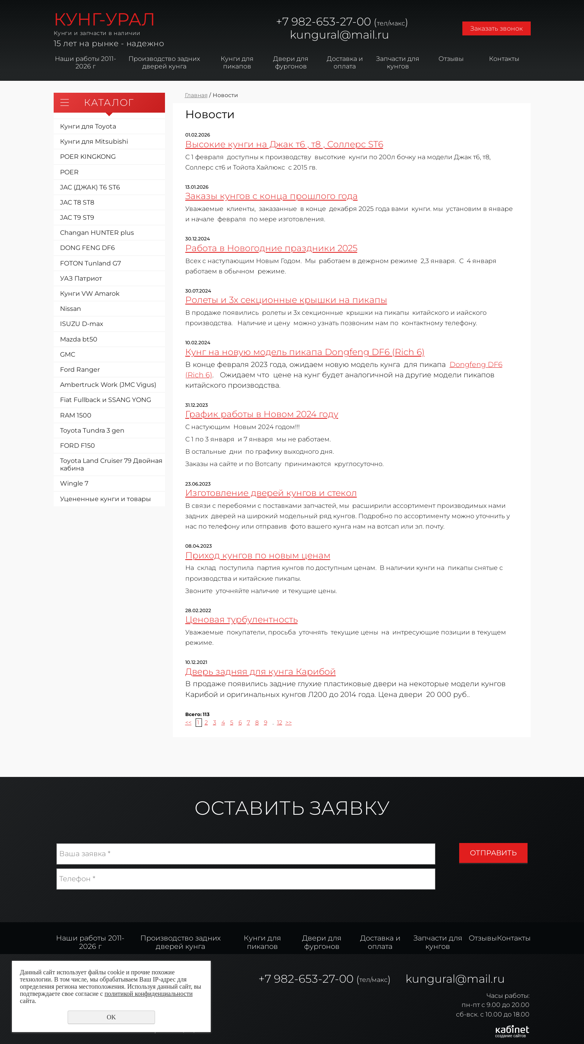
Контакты (504, 58)
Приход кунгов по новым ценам (257, 555)
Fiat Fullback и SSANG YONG (105, 400)
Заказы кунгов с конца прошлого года (271, 196)
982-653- (298, 978)
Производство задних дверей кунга (164, 62)
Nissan (70, 308)
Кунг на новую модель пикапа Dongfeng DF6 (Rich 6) (305, 352)
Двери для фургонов (290, 62)
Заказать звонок (496, 28)
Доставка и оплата (345, 62)
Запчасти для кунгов (397, 62)
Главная (196, 95)
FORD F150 (77, 445)
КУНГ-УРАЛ (104, 19)
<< (188, 722)
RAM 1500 (75, 415)
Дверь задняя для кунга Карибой (260, 671)
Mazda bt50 (78, 339)
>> (288, 722)
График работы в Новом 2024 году (261, 414)
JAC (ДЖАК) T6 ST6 (90, 187)
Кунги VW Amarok (90, 293)
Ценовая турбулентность (241, 619)
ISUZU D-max (81, 324)
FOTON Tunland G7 (90, 263)
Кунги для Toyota (88, 126)
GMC (67, 354)
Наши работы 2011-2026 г (85, 62)
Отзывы (451, 58)
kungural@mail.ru (339, 34)
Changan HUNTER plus (97, 232)
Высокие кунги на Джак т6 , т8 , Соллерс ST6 (284, 144)
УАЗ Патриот (81, 278)
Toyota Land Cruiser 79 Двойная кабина (111, 464)
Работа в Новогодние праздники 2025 (271, 248)
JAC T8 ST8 (77, 202)
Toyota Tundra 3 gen (92, 430)
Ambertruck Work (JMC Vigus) (108, 384)
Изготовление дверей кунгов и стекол (271, 493)
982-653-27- (323, 21)
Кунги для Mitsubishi (94, 141)
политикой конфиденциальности (149, 993)
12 (279, 722)
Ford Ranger (80, 369)
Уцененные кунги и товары (105, 499)
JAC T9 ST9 (77, 217)
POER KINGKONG (88, 156)
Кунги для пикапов (237, 62)
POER (69, 172)
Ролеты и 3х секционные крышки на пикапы (286, 300)
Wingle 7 (74, 483)
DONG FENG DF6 (87, 248)
